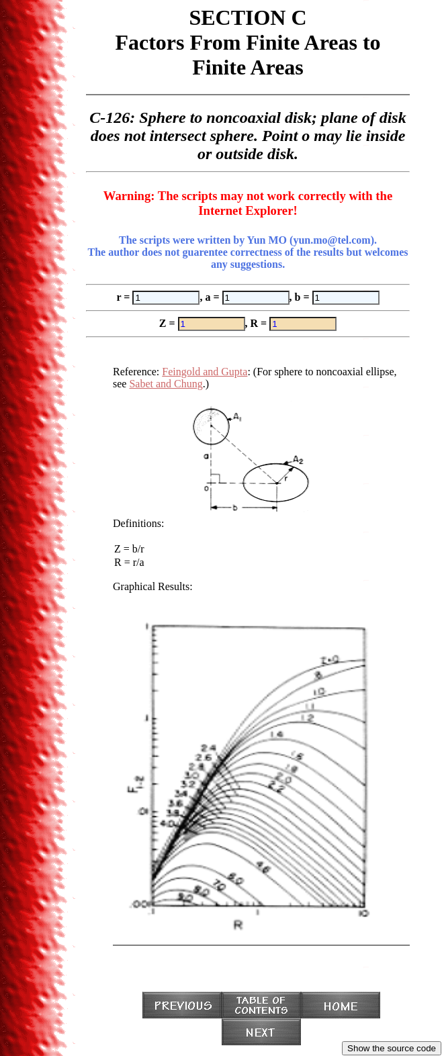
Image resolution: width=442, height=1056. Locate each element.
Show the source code (391, 1048)
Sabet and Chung (165, 383)
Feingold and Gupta (204, 371)
